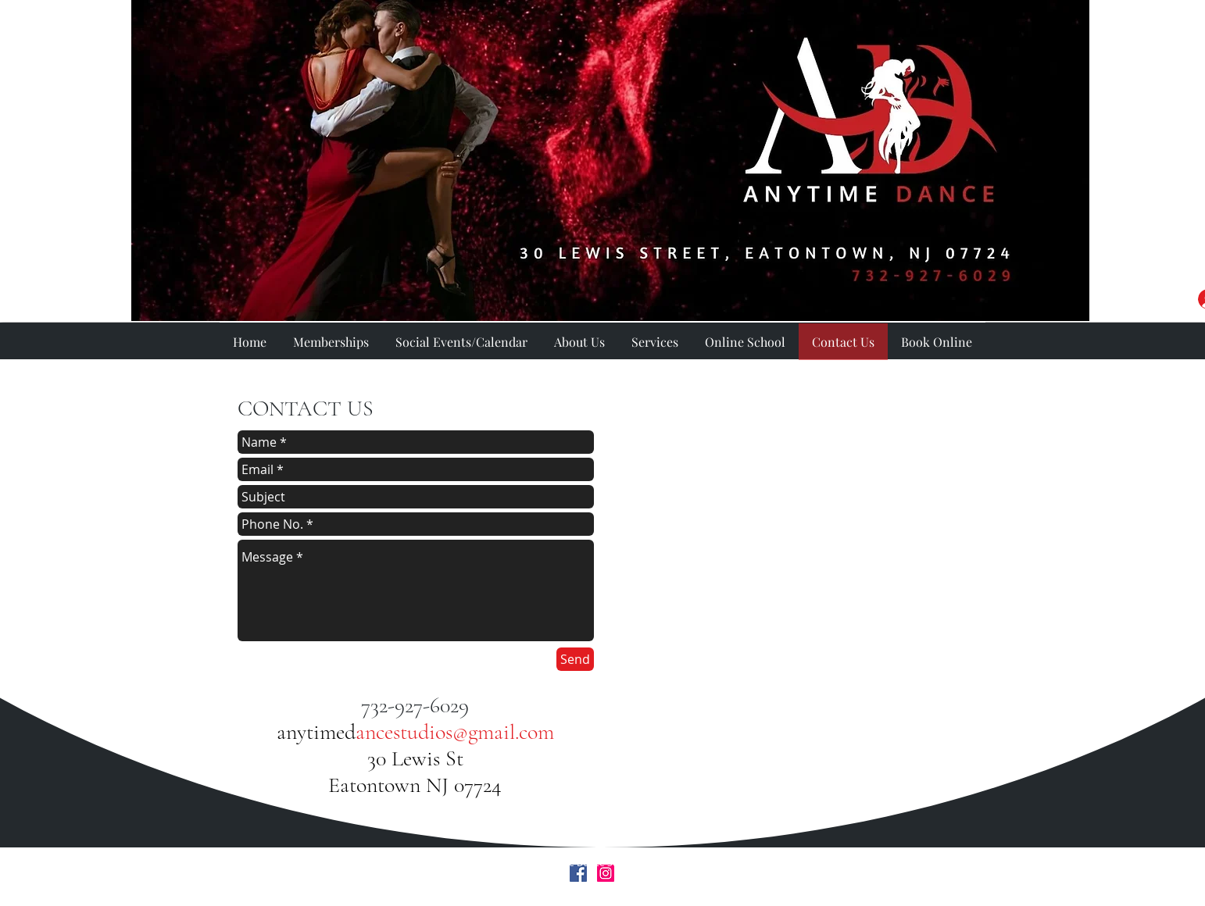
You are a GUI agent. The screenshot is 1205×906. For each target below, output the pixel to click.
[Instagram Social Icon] (605, 873)
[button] (655, 341)
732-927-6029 (415, 705)
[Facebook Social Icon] (578, 873)
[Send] (575, 659)
